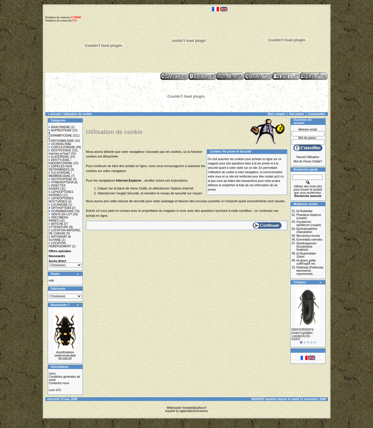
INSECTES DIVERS (57, 187)
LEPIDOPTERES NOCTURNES (61, 200)
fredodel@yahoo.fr (194, 407)
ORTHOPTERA (60, 207)
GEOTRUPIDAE (60, 179)
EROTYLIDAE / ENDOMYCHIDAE (61, 161)
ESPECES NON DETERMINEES (60, 168)
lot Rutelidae (304, 211)
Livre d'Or (55, 390)
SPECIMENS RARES (58, 219)
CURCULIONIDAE (62, 147)
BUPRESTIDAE (60, 130)
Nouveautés (57, 256)
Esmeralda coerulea (309, 239)
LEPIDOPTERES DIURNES (61, 193)
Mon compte (276, 114)
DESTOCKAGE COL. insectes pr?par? (64, 152)
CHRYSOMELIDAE (61, 139)
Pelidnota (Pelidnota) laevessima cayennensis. (309, 270)
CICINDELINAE (60, 144)
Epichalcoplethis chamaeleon (306, 230)
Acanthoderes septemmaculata (65, 354)
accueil (55, 114)
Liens (52, 373)
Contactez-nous (59, 383)
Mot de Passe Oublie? (308, 161)
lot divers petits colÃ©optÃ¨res (306, 262)
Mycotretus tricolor (308, 235)
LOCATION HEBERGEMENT (60, 244)
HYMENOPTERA (61, 182)
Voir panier (296, 114)
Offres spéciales (60, 251)
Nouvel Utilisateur (308, 157)
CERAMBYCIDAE (60, 134)
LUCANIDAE (58, 204)
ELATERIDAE (59, 156)
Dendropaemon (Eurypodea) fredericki (306, 246)
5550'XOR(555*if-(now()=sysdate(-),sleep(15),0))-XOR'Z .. (303, 334)
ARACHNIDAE (59, 127)
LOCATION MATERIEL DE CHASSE (65, 232)
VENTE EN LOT (60, 214)
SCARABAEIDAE (61, 211)
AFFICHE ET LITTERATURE (59, 225)
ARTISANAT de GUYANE (60, 238)
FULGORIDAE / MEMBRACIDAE (60, 174)
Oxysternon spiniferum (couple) (308, 223)
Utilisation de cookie (77, 114)
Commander (316, 114)
